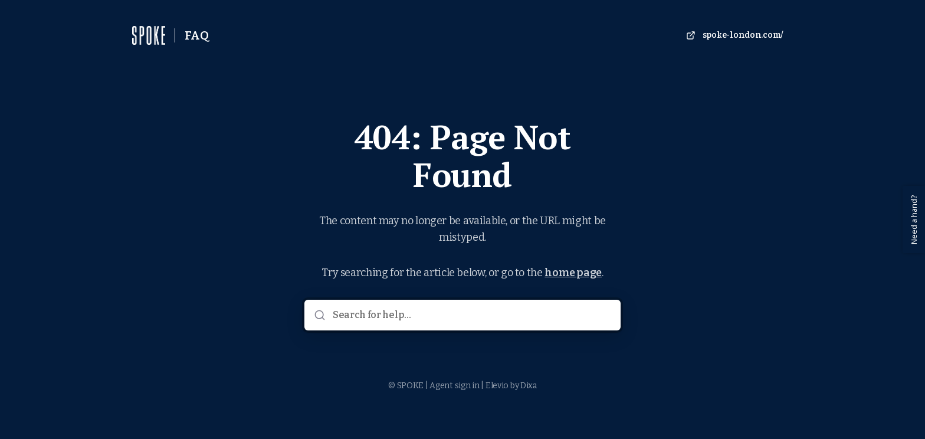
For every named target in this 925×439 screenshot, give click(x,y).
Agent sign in (454, 386)
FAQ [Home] (197, 35)
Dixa (528, 386)
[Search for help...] (471, 315)
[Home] (148, 35)
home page (573, 272)
